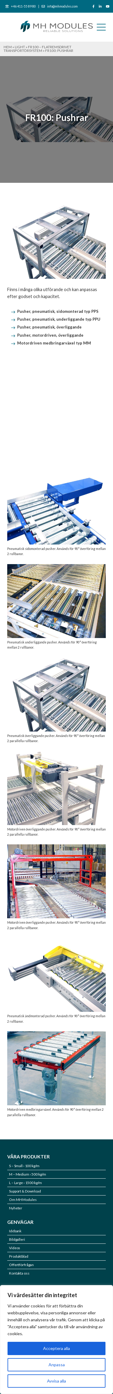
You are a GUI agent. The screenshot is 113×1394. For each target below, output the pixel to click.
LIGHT (20, 47)
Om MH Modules (22, 1199)
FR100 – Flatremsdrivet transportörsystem (37, 49)
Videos (14, 1248)
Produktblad (18, 1256)
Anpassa (57, 1364)
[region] (56, 1339)
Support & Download (25, 1191)
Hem (8, 47)
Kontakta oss (19, 1273)
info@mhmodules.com (62, 6)
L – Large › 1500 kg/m (25, 1182)
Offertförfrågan (21, 1264)
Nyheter (15, 1208)
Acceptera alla (56, 1348)
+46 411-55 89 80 (23, 6)
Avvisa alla (56, 1380)
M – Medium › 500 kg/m (27, 1174)
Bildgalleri (17, 1239)
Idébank (15, 1231)
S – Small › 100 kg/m (24, 1166)
